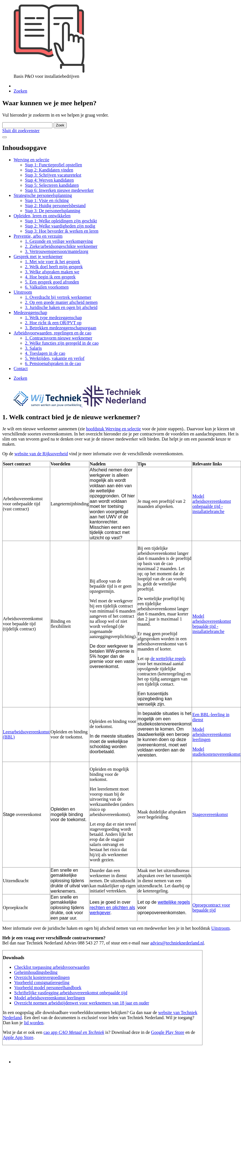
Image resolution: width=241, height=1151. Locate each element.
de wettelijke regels (167, 658)
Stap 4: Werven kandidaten (49, 180)
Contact (21, 368)
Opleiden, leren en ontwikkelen (42, 215)
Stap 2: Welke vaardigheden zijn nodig (60, 226)
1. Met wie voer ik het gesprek (52, 261)
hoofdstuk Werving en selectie (113, 428)
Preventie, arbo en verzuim (38, 236)
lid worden (33, 1022)
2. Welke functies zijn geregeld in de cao (62, 343)
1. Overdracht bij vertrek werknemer (58, 297)
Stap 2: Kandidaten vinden (49, 170)
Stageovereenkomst (210, 814)
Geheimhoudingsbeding (36, 972)
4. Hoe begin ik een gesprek (50, 276)
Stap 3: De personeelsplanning (52, 210)
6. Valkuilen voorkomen (47, 287)
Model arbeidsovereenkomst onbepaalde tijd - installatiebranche (211, 504)
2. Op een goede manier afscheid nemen (61, 302)
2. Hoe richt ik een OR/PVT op (53, 322)
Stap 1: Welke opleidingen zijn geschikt (61, 220)
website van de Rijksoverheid (41, 453)
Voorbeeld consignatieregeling (41, 982)
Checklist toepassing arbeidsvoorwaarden (52, 967)
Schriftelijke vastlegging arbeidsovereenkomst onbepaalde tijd (70, 992)
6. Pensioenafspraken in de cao (53, 363)
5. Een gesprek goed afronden (52, 282)
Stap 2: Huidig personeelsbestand (55, 205)
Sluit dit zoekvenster (21, 130)
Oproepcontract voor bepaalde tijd (211, 907)
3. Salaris (33, 348)
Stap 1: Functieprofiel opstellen (53, 164)
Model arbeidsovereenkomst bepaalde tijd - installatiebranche (211, 624)
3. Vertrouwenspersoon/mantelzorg (56, 251)
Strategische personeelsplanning (43, 195)
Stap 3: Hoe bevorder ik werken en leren (61, 231)
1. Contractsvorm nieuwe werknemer (58, 338)
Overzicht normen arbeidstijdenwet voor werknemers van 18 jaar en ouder (81, 1002)
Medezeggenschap (30, 312)
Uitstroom (23, 292)
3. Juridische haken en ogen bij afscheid (61, 307)
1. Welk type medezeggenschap (53, 317)
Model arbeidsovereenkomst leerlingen (211, 734)
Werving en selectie (31, 159)
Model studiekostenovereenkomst (216, 752)
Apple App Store (18, 1037)
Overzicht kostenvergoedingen (42, 977)
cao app (50, 1032)
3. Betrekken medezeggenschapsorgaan (60, 327)
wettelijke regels (174, 902)
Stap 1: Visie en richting (47, 200)
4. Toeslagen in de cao (45, 353)
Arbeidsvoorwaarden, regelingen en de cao (52, 332)
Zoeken (20, 91)
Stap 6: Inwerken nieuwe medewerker (59, 190)
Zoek (60, 125)
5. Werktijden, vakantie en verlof (54, 358)
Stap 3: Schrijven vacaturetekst (53, 175)
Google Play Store (167, 1032)
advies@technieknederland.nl (177, 942)
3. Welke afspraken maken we (52, 271)
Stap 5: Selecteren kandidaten (52, 185)
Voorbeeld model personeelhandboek (47, 987)
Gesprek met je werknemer (38, 256)
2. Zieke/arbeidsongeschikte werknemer (61, 246)
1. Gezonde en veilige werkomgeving (59, 241)
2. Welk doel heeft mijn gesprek (54, 266)
